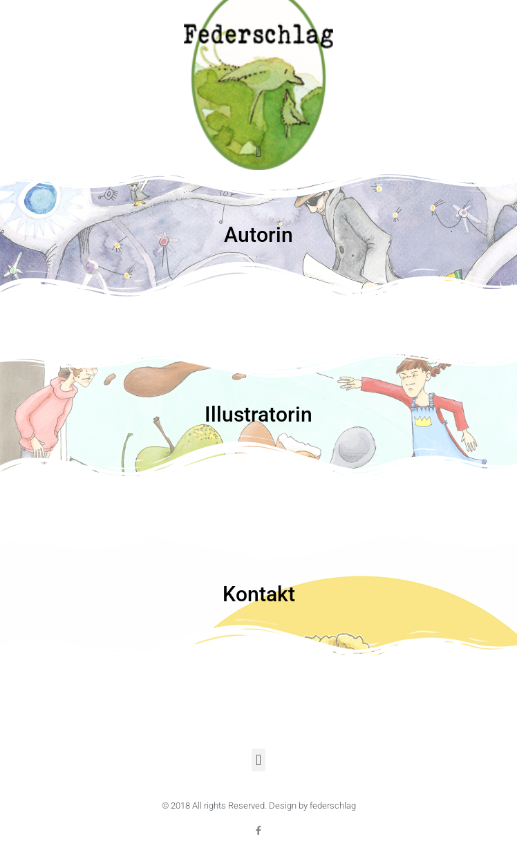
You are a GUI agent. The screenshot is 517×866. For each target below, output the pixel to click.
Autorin (258, 235)
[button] (258, 151)
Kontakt (259, 594)
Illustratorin (258, 414)
